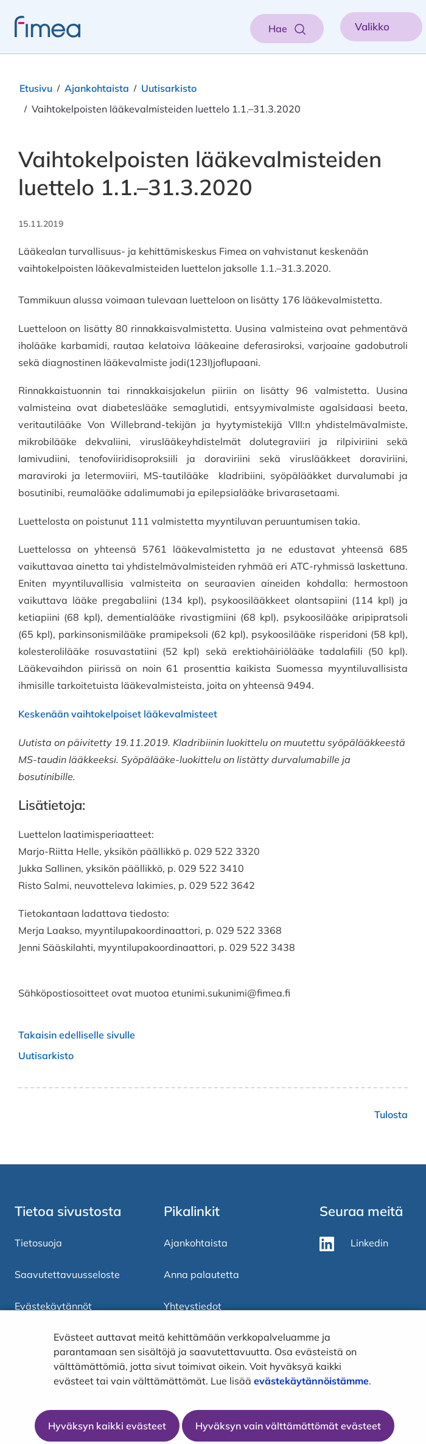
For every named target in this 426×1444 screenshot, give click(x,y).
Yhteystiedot (193, 1306)
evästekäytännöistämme (311, 1381)
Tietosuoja (38, 1243)
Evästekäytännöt (53, 1306)
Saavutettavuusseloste (67, 1274)
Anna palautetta (201, 1274)
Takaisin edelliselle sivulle (76, 1035)
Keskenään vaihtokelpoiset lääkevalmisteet (117, 714)
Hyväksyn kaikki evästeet (107, 1426)
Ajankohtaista (97, 88)
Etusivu (35, 88)
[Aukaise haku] (287, 28)
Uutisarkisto (169, 88)
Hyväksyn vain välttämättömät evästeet (288, 1426)
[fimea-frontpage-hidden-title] (40, 27)
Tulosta (391, 1114)
